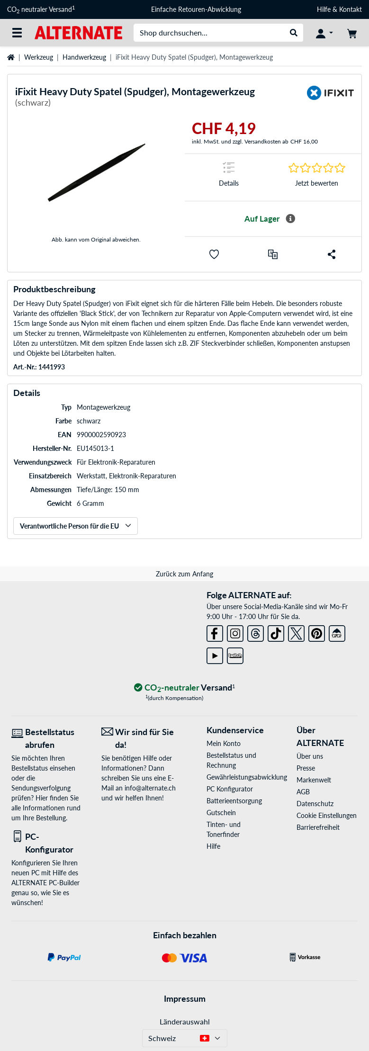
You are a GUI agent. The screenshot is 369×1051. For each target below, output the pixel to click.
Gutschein (221, 812)
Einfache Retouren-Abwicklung (196, 9)
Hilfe (324, 9)
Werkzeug (38, 57)
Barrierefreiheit (318, 827)
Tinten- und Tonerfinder (224, 829)
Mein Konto (224, 743)
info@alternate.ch (150, 788)
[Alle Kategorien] (17, 33)
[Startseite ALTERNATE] (78, 32)
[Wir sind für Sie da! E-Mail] (139, 738)
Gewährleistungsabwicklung (237, 777)
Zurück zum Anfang (184, 574)
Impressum (185, 998)
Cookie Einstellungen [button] (327, 815)
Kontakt (350, 9)
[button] (214, 254)
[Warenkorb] (352, 32)
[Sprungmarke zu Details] (229, 177)
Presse (306, 768)
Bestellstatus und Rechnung (231, 760)
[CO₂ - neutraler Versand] (184, 688)
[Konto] (324, 32)
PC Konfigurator (230, 789)
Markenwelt (314, 780)
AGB (303, 792)
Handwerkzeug (84, 57)
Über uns (310, 756)
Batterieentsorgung (234, 801)
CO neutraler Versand (41, 9)
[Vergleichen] (273, 254)
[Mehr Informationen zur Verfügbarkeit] (290, 219)
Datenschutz (315, 803)
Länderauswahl (185, 1021)
